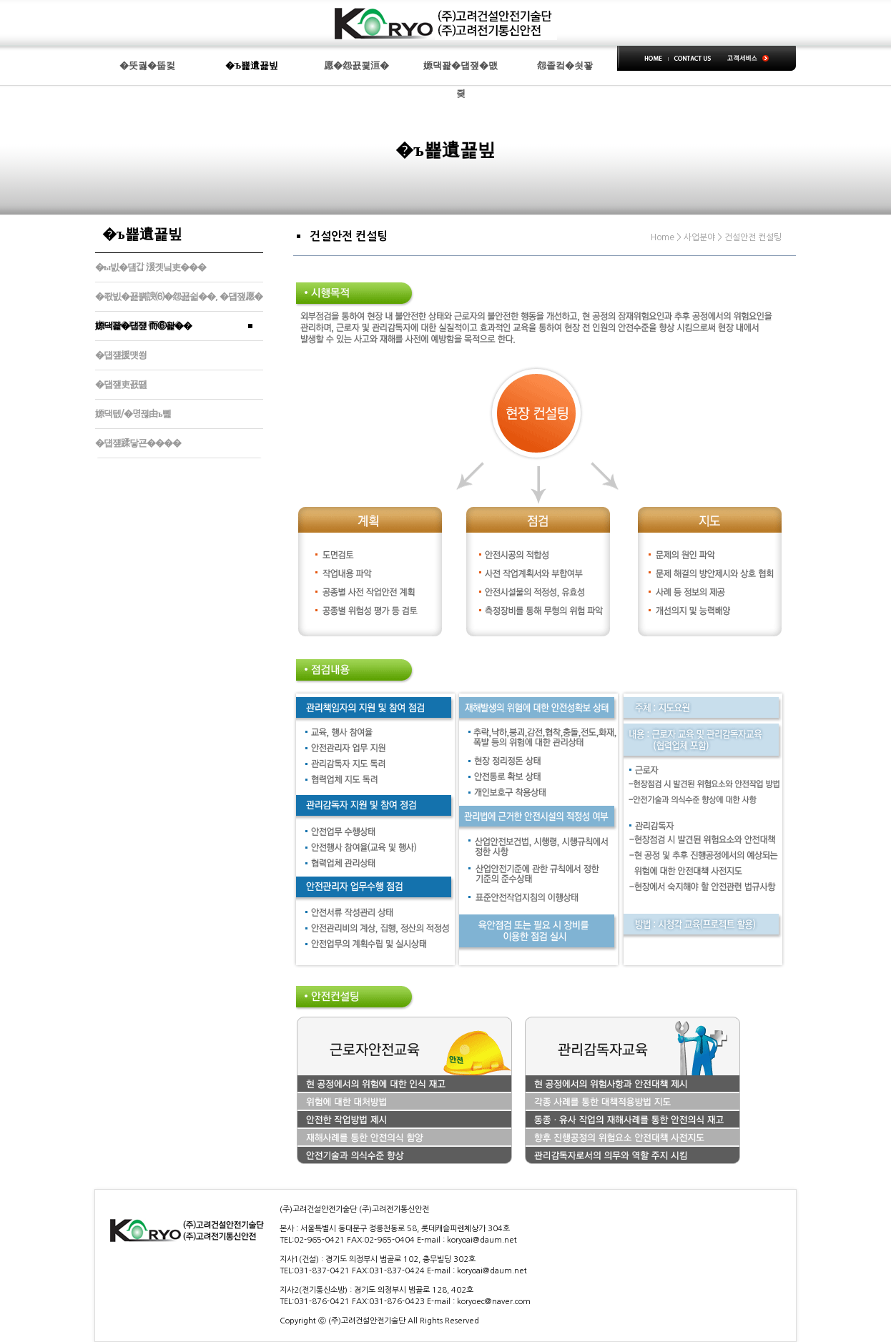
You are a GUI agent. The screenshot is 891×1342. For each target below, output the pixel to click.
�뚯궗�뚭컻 (147, 65)
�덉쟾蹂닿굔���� (138, 443)
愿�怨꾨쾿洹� (356, 65)
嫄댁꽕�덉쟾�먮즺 (460, 70)
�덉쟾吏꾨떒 (121, 384)
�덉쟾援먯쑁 (121, 355)
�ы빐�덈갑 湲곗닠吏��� (150, 267)
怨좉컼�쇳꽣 (565, 65)
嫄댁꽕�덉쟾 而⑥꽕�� (143, 325)
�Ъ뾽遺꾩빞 (252, 65)
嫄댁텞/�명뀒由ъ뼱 (133, 413)
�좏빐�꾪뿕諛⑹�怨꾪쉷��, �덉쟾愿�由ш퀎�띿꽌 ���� (178, 301)
